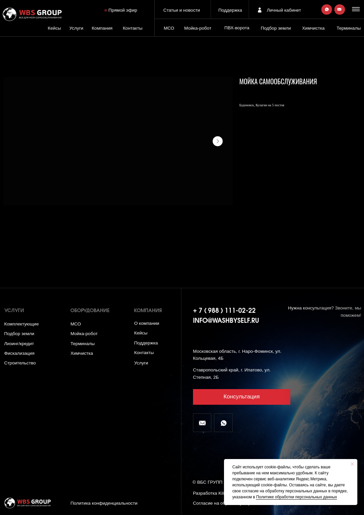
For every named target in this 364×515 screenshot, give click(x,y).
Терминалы (349, 28)
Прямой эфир (122, 10)
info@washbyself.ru (226, 321)
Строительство (20, 362)
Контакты (132, 28)
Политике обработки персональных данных (296, 497)
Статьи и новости (181, 10)
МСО (169, 28)
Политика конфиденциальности (103, 503)
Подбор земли (19, 333)
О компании (146, 323)
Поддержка (230, 10)
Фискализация (19, 353)
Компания (102, 28)
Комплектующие (21, 323)
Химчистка (313, 28)
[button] (356, 9)
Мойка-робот (198, 28)
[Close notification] (352, 464)
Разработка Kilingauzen (217, 493)
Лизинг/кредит (19, 343)
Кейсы (54, 28)
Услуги (76, 28)
